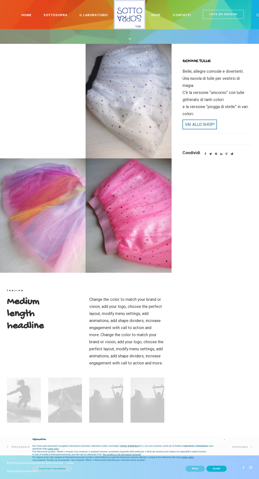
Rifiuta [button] (195, 468)
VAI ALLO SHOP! (199, 124)
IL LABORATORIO (94, 15)
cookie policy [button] (53, 449)
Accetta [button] (216, 468)
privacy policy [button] (188, 457)
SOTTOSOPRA (55, 15)
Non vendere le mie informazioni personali (122, 454)
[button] (224, 439)
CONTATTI (182, 15)
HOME (26, 15)
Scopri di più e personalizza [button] (52, 468)
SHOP (156, 15)
